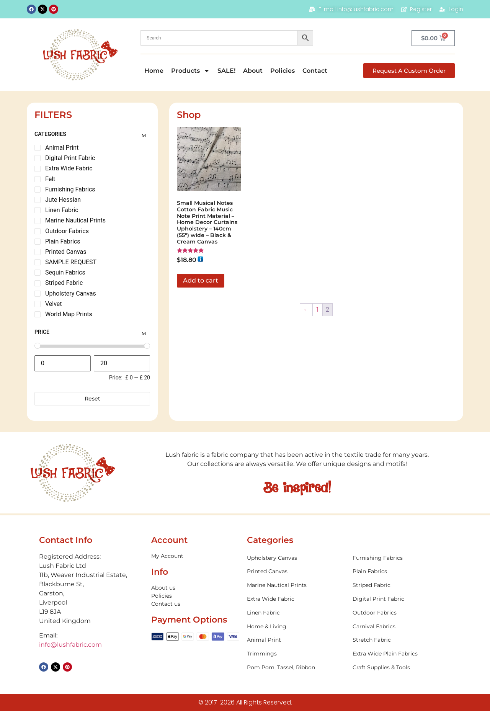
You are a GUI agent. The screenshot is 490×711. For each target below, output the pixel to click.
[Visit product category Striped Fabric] (402, 585)
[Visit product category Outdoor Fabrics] (402, 613)
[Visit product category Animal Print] (296, 640)
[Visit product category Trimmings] (296, 654)
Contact (314, 70)
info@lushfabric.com (70, 644)
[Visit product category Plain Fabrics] (402, 571)
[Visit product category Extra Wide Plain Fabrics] (402, 654)
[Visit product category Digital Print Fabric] (402, 599)
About (253, 70)
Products (190, 71)
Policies (282, 70)
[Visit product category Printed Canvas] (296, 571)
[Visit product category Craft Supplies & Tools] (402, 667)
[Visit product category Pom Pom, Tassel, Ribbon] (296, 667)
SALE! (226, 70)
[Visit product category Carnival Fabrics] (402, 627)
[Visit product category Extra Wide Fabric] (296, 599)
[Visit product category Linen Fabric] (296, 613)
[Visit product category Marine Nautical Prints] (296, 585)
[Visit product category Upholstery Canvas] (296, 558)
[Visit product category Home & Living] (296, 627)
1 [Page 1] (317, 309)
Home (153, 70)
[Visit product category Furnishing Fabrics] (402, 558)
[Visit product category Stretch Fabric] (402, 640)
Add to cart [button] (200, 280)
